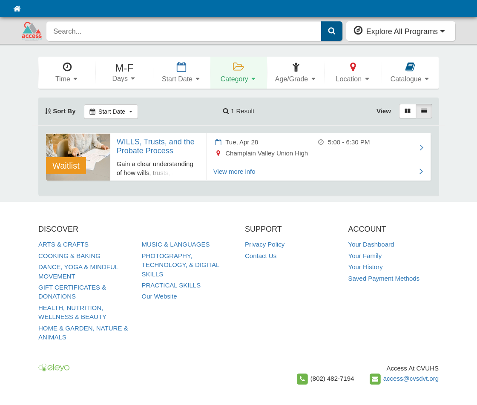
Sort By (60, 111)
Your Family (365, 255)
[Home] (16, 8)
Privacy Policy (264, 244)
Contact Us (260, 255)
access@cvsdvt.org (411, 378)
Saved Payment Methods (384, 278)
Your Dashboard (371, 244)
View (383, 111)
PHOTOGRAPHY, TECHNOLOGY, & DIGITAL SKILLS (180, 265)
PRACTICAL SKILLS (171, 285)
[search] (183, 31)
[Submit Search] (331, 31)
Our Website (159, 296)
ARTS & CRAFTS (63, 244)
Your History (365, 266)
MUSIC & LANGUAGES (176, 244)
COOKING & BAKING (69, 255)
